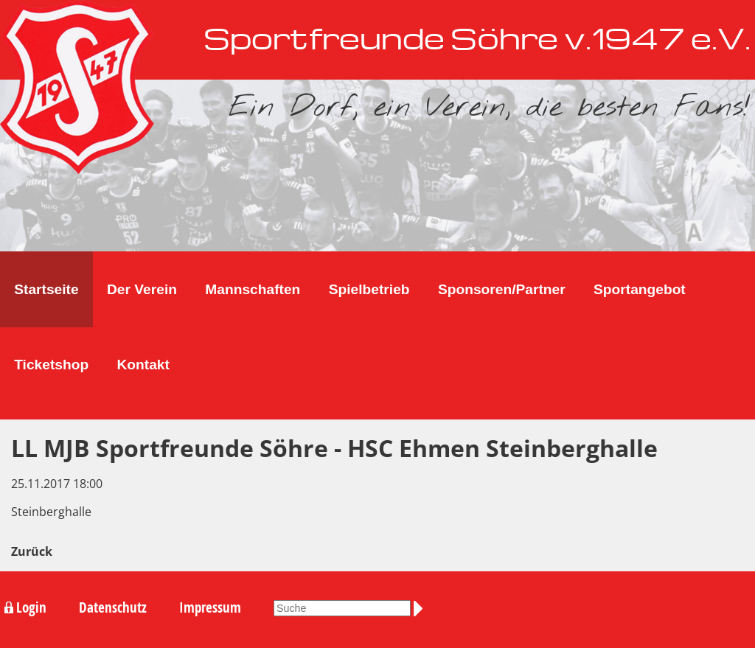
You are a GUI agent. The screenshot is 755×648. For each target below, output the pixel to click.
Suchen (421, 608)
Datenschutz (113, 607)
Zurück (31, 551)
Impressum (210, 607)
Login (31, 607)
